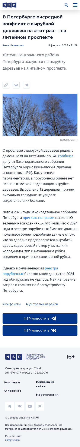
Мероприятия (47, 394)
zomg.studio (12, 440)
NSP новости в (40, 318)
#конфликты (12, 304)
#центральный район (42, 304)
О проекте (12, 390)
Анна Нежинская (13, 45)
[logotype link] (13, 5)
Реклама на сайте (45, 384)
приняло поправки (38, 217)
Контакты (12, 382)
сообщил (65, 156)
